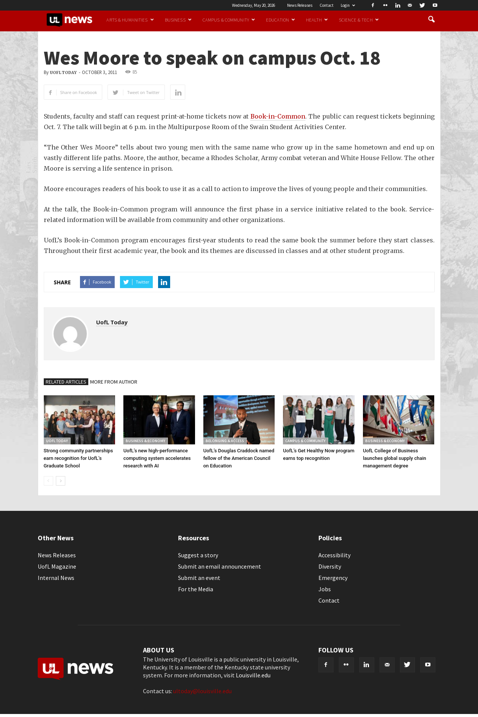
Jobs (324, 589)
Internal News (56, 577)
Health (317, 20)
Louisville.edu (253, 675)
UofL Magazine (57, 566)
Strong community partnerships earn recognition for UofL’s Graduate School (78, 458)
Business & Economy (145, 440)
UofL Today (63, 72)
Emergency (332, 577)
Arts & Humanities (130, 20)
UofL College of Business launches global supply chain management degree (394, 458)
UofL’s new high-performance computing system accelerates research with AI (157, 458)
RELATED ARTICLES (66, 381)
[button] (432, 20)
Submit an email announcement (219, 566)
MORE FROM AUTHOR (113, 381)
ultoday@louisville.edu (202, 691)
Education (280, 20)
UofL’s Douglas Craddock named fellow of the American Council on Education (238, 458)
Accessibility (334, 555)
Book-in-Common (278, 116)
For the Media (195, 589)
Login (348, 5)
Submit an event (199, 577)
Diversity (329, 566)
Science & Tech (359, 20)
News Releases (299, 5)
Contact (327, 5)
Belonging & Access (225, 440)
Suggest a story (198, 555)
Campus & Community (229, 20)
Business (178, 20)
